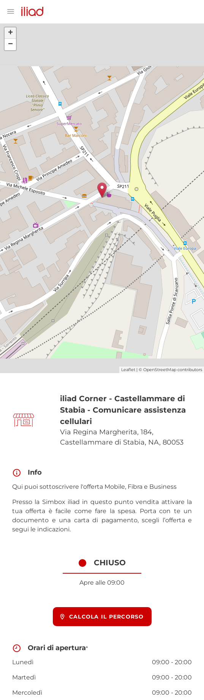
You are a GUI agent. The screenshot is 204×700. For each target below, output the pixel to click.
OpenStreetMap (159, 369)
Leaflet (128, 369)
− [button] (10, 44)
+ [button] (10, 33)
